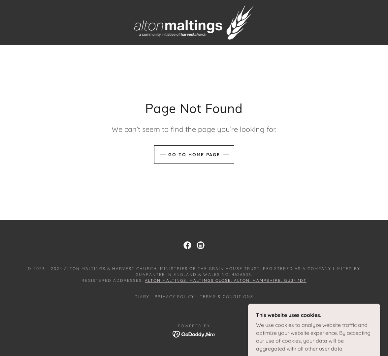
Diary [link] (142, 296)
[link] (193, 21)
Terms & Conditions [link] (226, 296)
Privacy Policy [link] (174, 296)
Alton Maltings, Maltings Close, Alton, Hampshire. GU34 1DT (225, 280)
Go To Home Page (194, 155)
